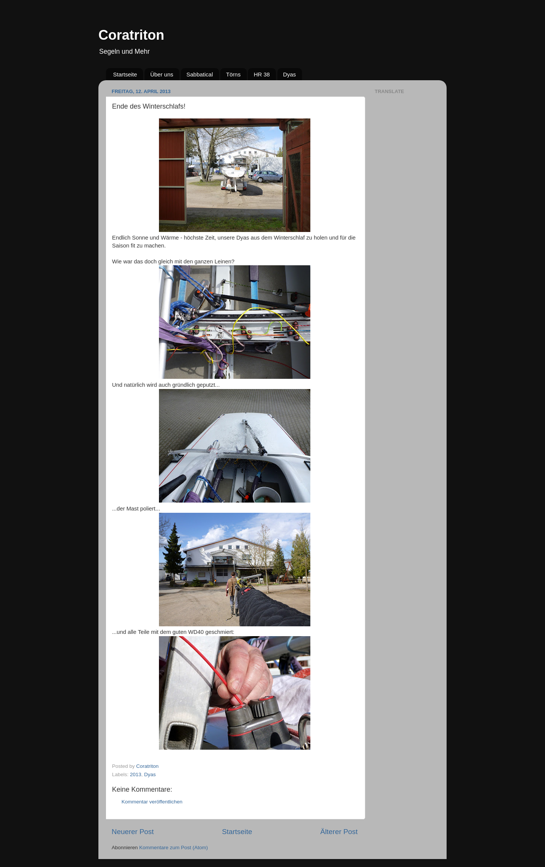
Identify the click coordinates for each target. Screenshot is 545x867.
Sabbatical (200, 74)
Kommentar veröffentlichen (151, 802)
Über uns (161, 74)
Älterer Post (339, 832)
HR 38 (262, 74)
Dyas (289, 74)
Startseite (125, 74)
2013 (135, 774)
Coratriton (131, 35)
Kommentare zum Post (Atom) (173, 847)
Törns (233, 74)
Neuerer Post (133, 832)
